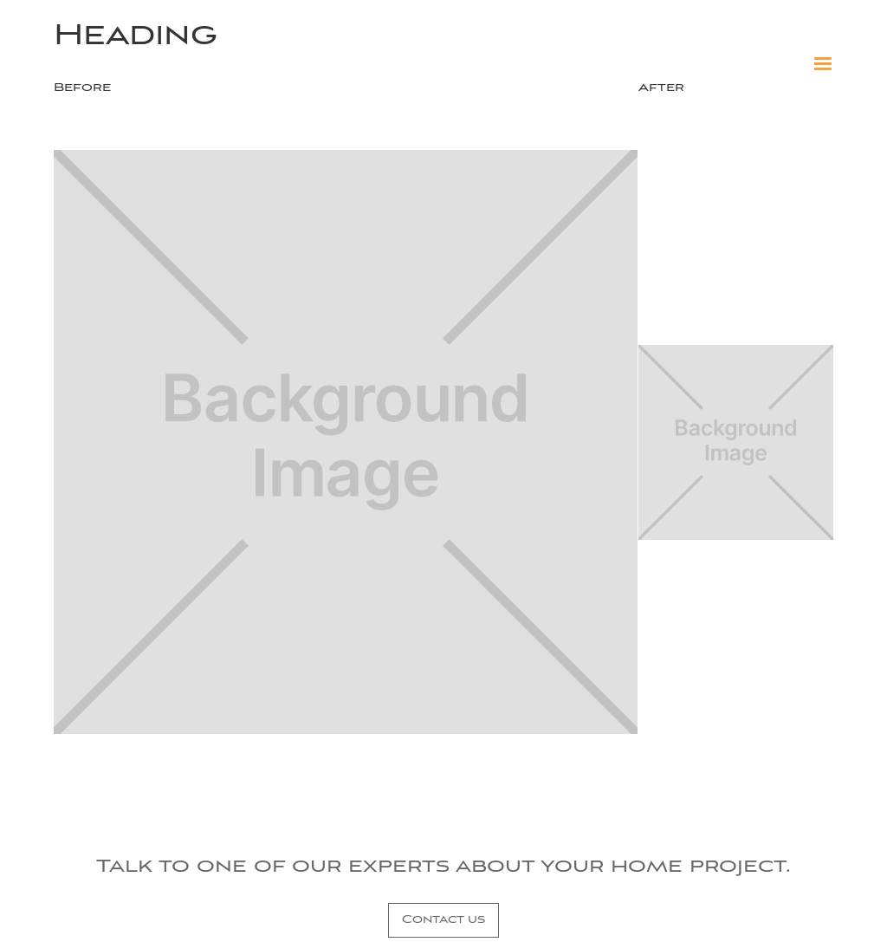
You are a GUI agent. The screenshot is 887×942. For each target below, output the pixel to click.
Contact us (443, 919)
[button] (822, 64)
